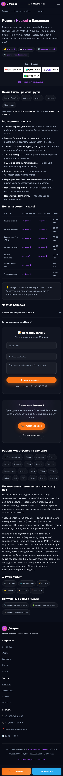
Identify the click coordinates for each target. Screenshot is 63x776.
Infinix (6, 478)
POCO (28, 464)
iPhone (28, 457)
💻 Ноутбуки (9, 583)
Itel (15, 478)
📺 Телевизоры (27, 583)
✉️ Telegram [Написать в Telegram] (47, 771)
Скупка (5, 696)
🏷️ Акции (23, 590)
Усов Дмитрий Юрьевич (38, 749)
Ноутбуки (6, 684)
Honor (6, 464)
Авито (5, 671)
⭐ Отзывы (9, 590)
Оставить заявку (31, 436)
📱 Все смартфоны (12, 457)
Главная (5, 11)
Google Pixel (9, 471)
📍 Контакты (37, 590)
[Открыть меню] (58, 4)
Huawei (17, 464)
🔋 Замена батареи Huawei (44, 605)
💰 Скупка (43, 583)
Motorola (53, 478)
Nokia (42, 478)
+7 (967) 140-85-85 (38, 387)
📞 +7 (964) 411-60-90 (12, 723)
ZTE (23, 478)
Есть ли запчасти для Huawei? (17, 322)
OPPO (42, 471)
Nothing (23, 471)
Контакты (6, 703)
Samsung (40, 457)
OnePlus (50, 464)
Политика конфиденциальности (31, 760)
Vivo (33, 471)
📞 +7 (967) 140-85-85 (36, 4)
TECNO (53, 471)
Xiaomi (52, 457)
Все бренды (7, 647)
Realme (39, 464)
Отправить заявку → (31, 380)
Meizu (32, 478)
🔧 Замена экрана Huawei (15, 605)
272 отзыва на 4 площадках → (31, 82)
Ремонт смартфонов (23, 11)
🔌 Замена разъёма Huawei (16, 612)
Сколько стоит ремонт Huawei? (18, 313)
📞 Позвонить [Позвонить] (16, 771)
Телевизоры (7, 690)
